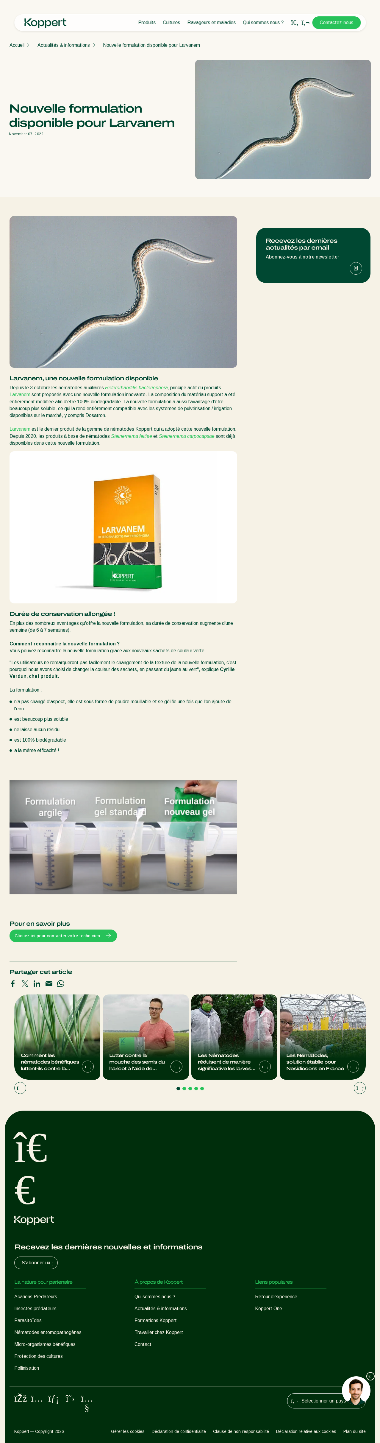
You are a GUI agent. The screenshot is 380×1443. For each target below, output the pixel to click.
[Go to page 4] (196, 1088)
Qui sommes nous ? (263, 22)
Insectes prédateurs (35, 1308)
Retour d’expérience (276, 1296)
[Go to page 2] (184, 1088)
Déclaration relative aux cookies (306, 1431)
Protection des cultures (38, 1356)
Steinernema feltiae (131, 436)
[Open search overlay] (295, 23)
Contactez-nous (336, 22)
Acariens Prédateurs (35, 1296)
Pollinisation (26, 1368)
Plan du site (354, 1431)
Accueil (17, 45)
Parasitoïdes (28, 1320)
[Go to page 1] (178, 1088)
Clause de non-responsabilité (241, 1431)
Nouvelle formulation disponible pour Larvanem (151, 45)
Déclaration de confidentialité (179, 1431)
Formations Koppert (156, 1320)
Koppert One (268, 1308)
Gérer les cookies (128, 1431)
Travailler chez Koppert (159, 1332)
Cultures (171, 22)
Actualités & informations (63, 45)
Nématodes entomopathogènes (48, 1332)
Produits (147, 22)
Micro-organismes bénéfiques (45, 1344)
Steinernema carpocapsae (187, 436)
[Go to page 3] (190, 1088)
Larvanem (20, 394)
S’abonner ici (38, 1263)
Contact (143, 1344)
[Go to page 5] (202, 1088)
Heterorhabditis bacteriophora (136, 387)
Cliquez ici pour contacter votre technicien (63, 935)
